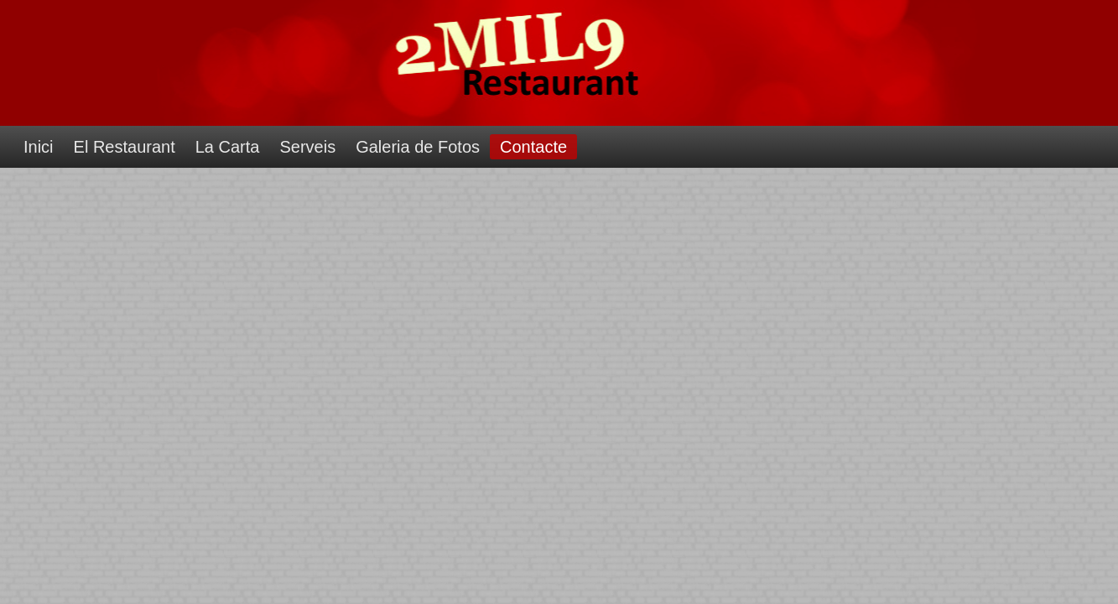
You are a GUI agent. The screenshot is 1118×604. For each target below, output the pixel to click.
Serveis (307, 147)
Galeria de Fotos (418, 147)
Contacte (533, 147)
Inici (38, 147)
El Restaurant (124, 147)
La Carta (227, 147)
